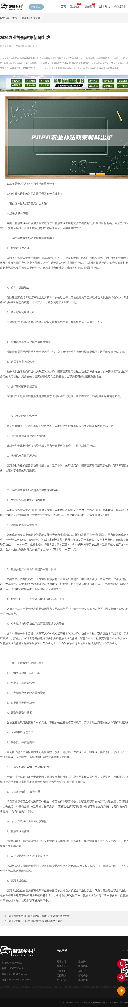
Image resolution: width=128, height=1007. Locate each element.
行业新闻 (35, 18)
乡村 (14, 465)
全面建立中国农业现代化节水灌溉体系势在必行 (38, 921)
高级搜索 (83, 980)
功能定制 (119, 6)
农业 (22, 223)
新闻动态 (24, 18)
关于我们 (61, 980)
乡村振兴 (63, 987)
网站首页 (61, 961)
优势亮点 (61, 975)
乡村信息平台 (39, 987)
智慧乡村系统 (76, 987)
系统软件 (75, 6)
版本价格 (104, 6)
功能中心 (83, 971)
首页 (63, 6)
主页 (14, 18)
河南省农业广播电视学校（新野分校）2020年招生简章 (42, 916)
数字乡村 (27, 987)
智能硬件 (90, 6)
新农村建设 (52, 987)
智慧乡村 (17, 987)
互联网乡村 (89, 987)
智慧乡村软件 (103, 987)
